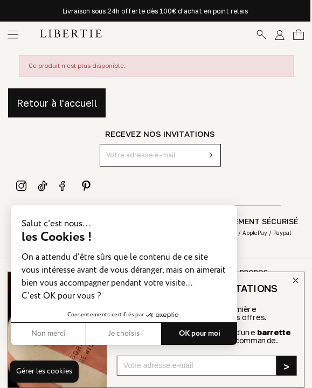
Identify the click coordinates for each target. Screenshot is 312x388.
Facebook (64, 186)
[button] (44, 372)
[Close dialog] (295, 280)
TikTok (43, 186)
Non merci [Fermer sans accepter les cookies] (48, 333)
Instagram (21, 186)
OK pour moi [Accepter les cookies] (199, 333)
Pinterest (86, 186)
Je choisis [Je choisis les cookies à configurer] (124, 333)
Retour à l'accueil (57, 103)
